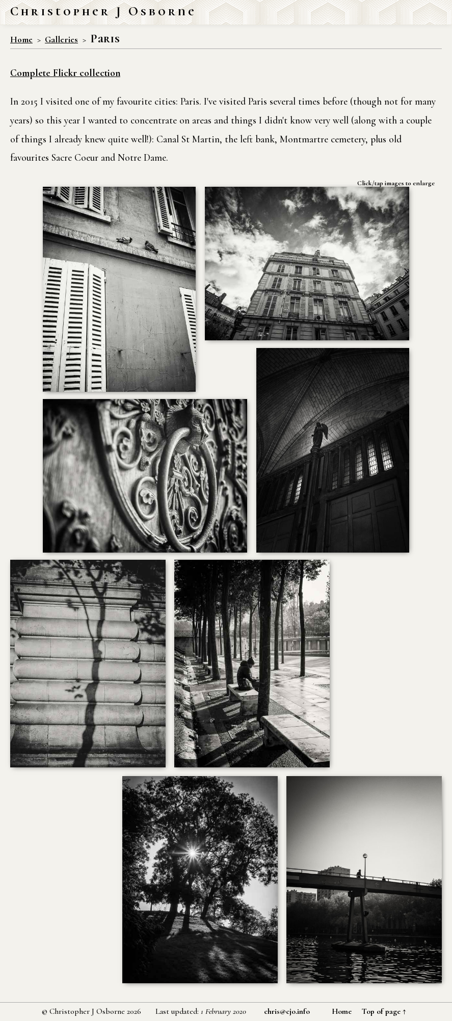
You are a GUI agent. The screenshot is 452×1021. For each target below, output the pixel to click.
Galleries (61, 39)
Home (21, 39)
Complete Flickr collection (65, 73)
